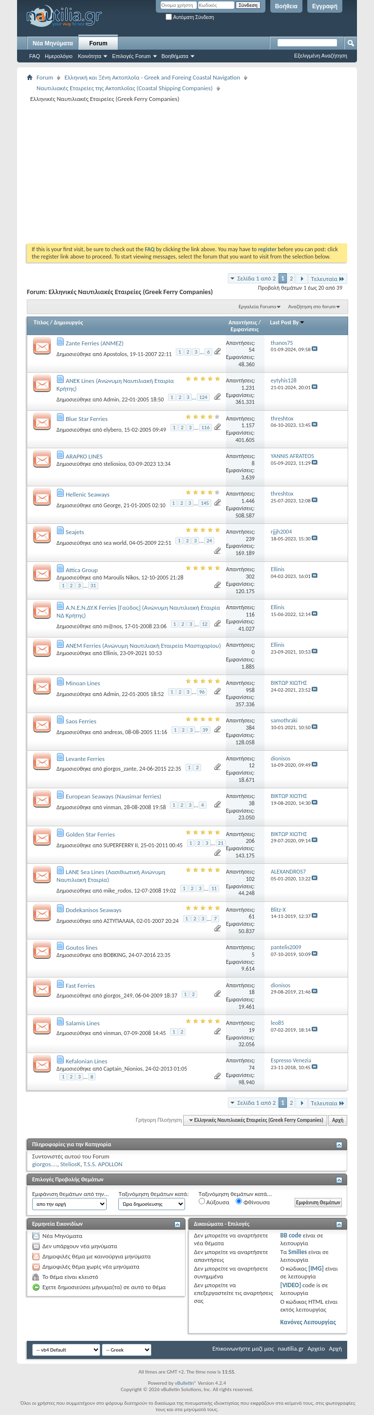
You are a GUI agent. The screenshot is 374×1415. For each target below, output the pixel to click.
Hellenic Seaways (88, 494)
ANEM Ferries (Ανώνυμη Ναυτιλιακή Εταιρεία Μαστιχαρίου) (143, 645)
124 (203, 397)
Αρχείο (316, 1348)
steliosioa (114, 463)
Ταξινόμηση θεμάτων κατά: (153, 1193)
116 (206, 427)
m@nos (112, 626)
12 (204, 624)
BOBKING (114, 955)
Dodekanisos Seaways (93, 910)
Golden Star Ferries (90, 834)
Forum (98, 43)
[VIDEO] (290, 1285)
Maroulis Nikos (120, 577)
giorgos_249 (117, 995)
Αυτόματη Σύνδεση (190, 17)
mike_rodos (117, 890)
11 (214, 888)
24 (209, 541)
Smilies (297, 1252)
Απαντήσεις (242, 322)
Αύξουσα (214, 1202)
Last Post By (287, 322)
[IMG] (316, 1268)
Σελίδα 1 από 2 (256, 278)
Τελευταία (328, 278)
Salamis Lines (83, 1023)
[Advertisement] (200, 172)
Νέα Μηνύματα (53, 43)
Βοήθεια (286, 6)
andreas (112, 731)
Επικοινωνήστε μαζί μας (243, 1348)
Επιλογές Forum (131, 56)
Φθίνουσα (253, 1202)
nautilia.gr (290, 1348)
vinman (112, 807)
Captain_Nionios (122, 1068)
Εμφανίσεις (245, 329)
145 (205, 503)
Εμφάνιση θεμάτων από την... (70, 1193)
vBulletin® (186, 1383)
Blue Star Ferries (87, 418)
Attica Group (82, 570)
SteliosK (70, 1164)
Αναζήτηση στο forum (312, 306)
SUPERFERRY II (120, 845)
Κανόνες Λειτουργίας (308, 1322)
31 (93, 585)
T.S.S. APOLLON (102, 1164)
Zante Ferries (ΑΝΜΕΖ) (95, 343)
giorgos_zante (119, 768)
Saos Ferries (81, 721)
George (111, 504)
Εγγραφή (324, 6)
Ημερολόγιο (59, 56)
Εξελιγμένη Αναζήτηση (320, 56)
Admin (111, 399)
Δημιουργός (68, 322)
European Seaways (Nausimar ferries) (113, 796)
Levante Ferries (85, 758)
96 (202, 692)
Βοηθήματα (175, 56)
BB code (290, 1235)
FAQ (34, 56)
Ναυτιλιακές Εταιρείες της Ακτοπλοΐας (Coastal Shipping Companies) (125, 88)
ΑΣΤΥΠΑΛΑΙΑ (118, 920)
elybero (112, 429)
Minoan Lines (83, 683)
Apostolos (115, 354)
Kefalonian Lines (86, 1061)
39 (205, 730)
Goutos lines (81, 947)
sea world (114, 542)
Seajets (75, 532)
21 (221, 843)
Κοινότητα (89, 56)
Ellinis (110, 653)
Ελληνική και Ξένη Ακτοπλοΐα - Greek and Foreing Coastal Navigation (152, 77)
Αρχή (337, 1120)
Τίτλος (41, 322)
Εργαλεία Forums (257, 306)
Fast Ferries (80, 985)
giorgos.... (44, 1164)
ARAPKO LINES (84, 456)
